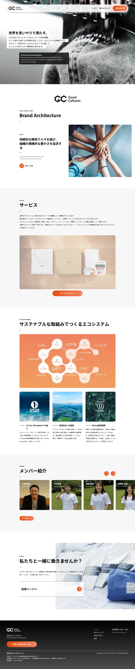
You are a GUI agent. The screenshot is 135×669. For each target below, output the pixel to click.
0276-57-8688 (17, 660)
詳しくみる (26, 165)
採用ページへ (51, 589)
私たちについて (104, 8)
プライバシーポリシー (119, 632)
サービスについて (67, 293)
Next (113, 473)
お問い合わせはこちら (21, 644)
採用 (95, 638)
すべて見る (25, 518)
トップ (94, 8)
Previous (106, 473)
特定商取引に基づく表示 (120, 629)
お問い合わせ (120, 8)
